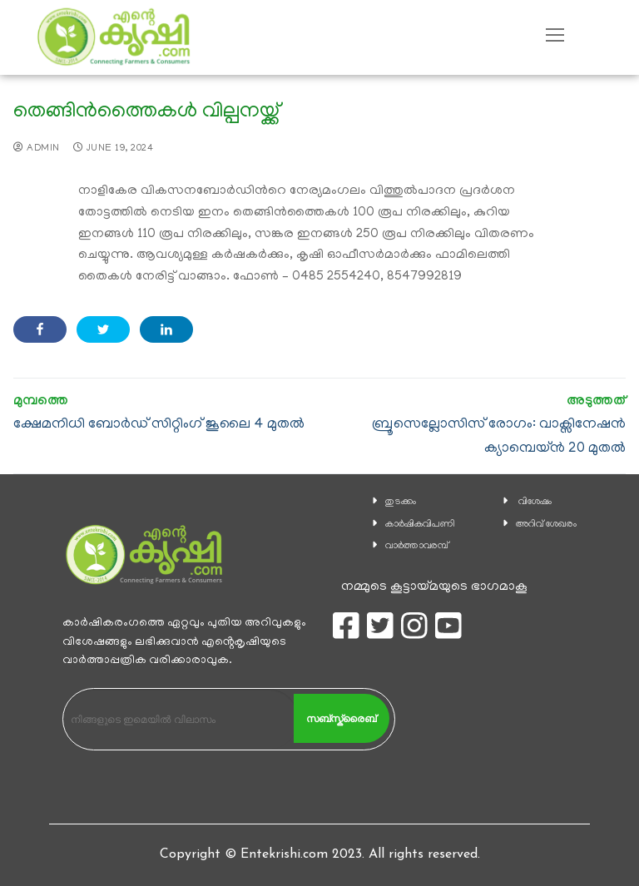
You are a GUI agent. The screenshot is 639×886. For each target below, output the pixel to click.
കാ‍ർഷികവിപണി (420, 524)
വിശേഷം (535, 502)
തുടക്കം (400, 502)
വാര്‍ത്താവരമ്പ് (416, 546)
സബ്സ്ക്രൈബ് (341, 719)
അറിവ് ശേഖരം (546, 524)
